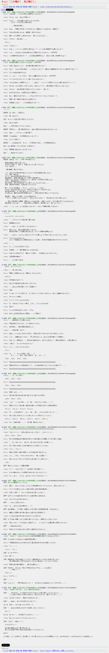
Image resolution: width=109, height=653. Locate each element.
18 (2, 265)
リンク (35, 6)
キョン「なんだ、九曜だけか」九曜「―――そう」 (57, 650)
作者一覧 (19, 6)
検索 (30, 6)
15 (2, 211)
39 (2, 427)
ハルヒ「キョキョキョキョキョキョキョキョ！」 (56, 6)
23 (2, 318)
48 (2, 480)
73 (2, 588)
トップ (5, 6)
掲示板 (25, 6)
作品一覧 (12, 6)
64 (2, 534)
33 (2, 373)
